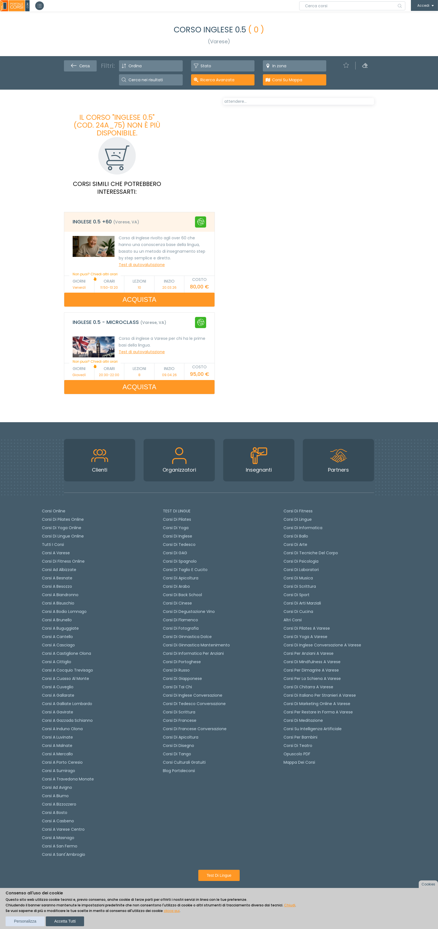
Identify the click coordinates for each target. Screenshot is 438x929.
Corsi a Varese (56, 553)
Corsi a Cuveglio (57, 687)
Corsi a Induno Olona (62, 729)
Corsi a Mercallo (57, 754)
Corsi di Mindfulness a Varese (312, 662)
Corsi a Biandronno (60, 595)
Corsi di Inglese (177, 536)
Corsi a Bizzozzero (59, 804)
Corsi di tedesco (179, 544)
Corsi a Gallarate (58, 695)
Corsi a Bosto (54, 812)
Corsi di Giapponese (182, 678)
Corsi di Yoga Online (61, 528)
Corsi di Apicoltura (180, 737)
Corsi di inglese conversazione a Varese (322, 645)
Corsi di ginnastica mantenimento (196, 645)
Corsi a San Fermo (59, 846)
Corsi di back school (182, 595)
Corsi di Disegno (178, 745)
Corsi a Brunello (57, 620)
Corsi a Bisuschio (58, 603)
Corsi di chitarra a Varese (308, 687)
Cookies (428, 884)
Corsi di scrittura (179, 712)
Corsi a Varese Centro (63, 829)
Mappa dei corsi (299, 762)
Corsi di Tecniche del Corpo (311, 553)
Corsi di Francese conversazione (195, 729)
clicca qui (172, 910)
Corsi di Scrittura (300, 586)
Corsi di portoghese (182, 662)
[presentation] (230, 121)
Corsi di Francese (179, 720)
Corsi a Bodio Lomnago (64, 611)
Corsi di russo (176, 670)
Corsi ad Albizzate (59, 569)
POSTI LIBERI (354, 105)
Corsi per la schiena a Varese (312, 678)
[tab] (139, 222)
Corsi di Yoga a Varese (305, 636)
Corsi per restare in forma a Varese (318, 712)
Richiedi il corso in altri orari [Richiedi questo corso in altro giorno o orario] (262, 238)
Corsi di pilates (177, 519)
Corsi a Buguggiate (60, 628)
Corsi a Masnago (58, 837)
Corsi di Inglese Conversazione (192, 695)
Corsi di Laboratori (301, 569)
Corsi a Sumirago (58, 770)
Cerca (80, 66)
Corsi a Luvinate (57, 737)
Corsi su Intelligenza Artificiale (313, 729)
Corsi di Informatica (303, 528)
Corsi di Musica (298, 578)
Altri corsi (293, 620)
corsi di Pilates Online (63, 519)
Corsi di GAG (175, 553)
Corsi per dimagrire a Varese (311, 670)
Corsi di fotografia (181, 628)
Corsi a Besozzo (57, 586)
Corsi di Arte (295, 544)
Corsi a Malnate (57, 745)
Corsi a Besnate (57, 578)
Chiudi (289, 905)
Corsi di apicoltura (180, 578)
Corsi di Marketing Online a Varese (317, 703)
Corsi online (53, 511)
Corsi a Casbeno (58, 821)
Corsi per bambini (300, 737)
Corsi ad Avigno (57, 787)
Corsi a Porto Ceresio (62, 762)
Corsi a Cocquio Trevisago (67, 670)
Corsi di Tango (177, 754)
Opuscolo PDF (297, 754)
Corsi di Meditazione (303, 720)
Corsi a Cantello (57, 636)
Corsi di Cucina (298, 611)
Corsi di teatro (298, 745)
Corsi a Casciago (58, 645)
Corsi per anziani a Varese (309, 653)
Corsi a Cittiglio (56, 662)
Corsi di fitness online (63, 561)
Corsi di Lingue (298, 519)
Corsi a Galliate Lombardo (67, 703)
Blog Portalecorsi (179, 770)
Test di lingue (219, 875)
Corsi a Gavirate (57, 712)
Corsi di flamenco (180, 620)
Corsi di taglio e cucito (185, 569)
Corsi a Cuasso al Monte (65, 678)
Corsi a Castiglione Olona (66, 653)
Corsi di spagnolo (180, 561)
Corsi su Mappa (287, 80)
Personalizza (25, 921)
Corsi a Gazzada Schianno (67, 720)
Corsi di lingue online (63, 536)
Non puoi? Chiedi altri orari (95, 276)
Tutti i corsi (53, 544)
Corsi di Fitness (298, 511)
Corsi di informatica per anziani (193, 653)
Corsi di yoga (176, 528)
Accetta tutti (65, 921)
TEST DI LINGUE (177, 511)
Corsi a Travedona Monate (68, 779)
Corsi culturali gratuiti (184, 762)
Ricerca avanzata (217, 80)
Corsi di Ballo (296, 536)
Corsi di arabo (176, 586)
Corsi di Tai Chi (177, 687)
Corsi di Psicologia (301, 561)
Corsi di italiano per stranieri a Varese (320, 695)
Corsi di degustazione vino (189, 611)
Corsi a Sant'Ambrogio (63, 854)
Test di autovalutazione (142, 264)
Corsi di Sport (297, 595)
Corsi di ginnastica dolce (187, 636)
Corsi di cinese (177, 603)
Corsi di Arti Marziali (302, 603)
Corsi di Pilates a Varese (307, 628)
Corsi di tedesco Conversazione (194, 703)
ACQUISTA (139, 299)
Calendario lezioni (246, 211)
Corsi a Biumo (55, 796)
